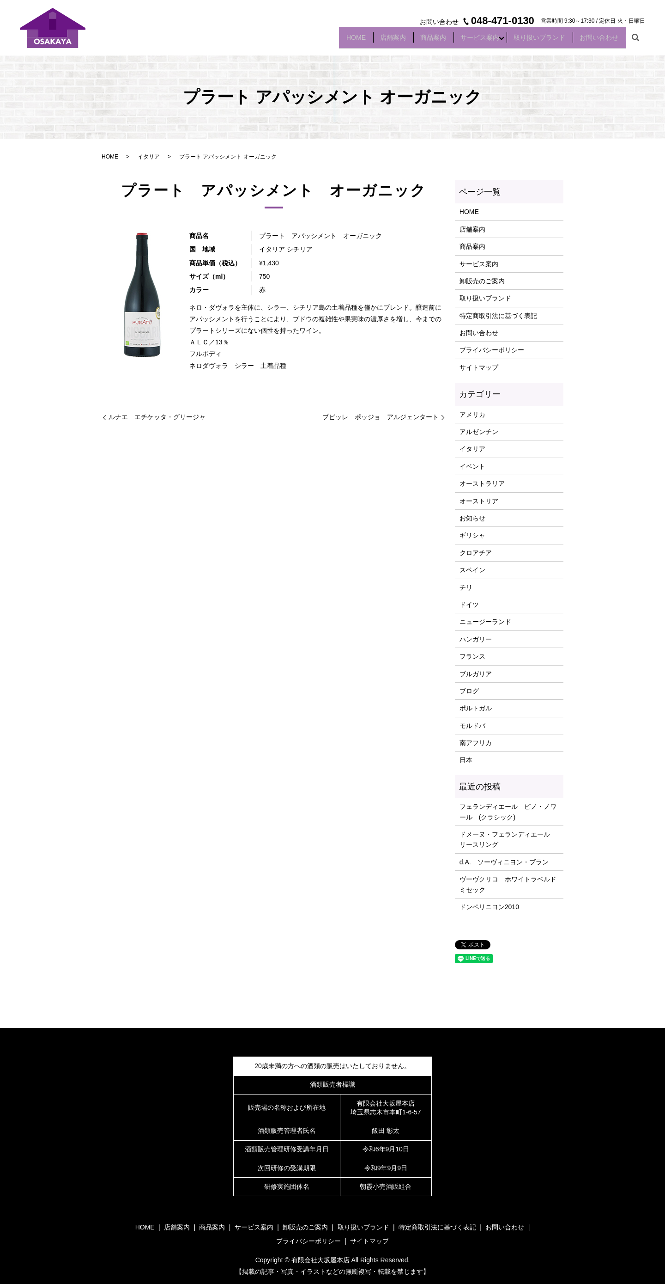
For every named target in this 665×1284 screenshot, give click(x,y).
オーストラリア (482, 483)
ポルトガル (475, 708)
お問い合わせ (596, 40)
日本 (465, 760)
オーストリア (478, 501)
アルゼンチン (478, 431)
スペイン (472, 570)
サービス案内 (467, 40)
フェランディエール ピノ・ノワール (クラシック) (507, 811)
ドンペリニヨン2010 (489, 907)
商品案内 (416, 40)
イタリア (149, 156)
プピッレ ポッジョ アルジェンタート (380, 417)
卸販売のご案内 (482, 281)
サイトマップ (478, 367)
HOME (328, 40)
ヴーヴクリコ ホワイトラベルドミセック (507, 884)
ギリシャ (472, 535)
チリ (465, 587)
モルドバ (472, 725)
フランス (472, 656)
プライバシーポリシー (491, 350)
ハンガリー (475, 639)
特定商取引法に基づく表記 (498, 315)
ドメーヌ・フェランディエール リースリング (507, 839)
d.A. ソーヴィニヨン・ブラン (504, 862)
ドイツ (469, 604)
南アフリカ (475, 742)
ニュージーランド (485, 621)
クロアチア (475, 552)
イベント (472, 466)
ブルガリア (475, 674)
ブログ (469, 691)
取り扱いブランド (532, 40)
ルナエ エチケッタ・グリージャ (157, 417)
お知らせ (472, 518)
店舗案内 (370, 40)
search (635, 41)
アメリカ (472, 414)
